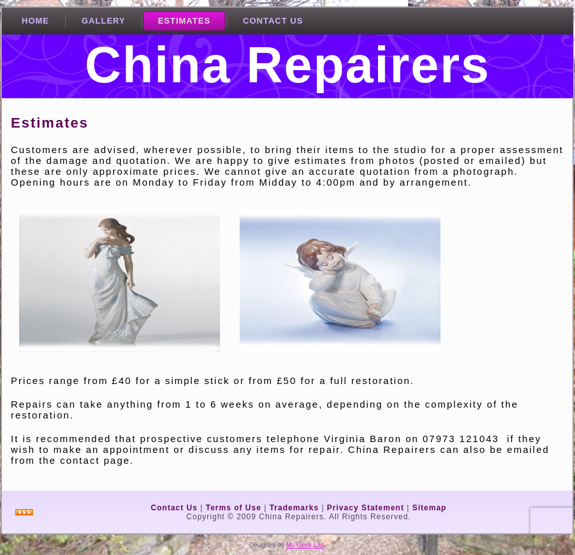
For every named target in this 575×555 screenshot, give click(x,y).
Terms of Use (233, 507)
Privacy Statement (365, 507)
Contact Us (174, 507)
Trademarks (294, 507)
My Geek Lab (305, 545)
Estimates (50, 123)
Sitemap (429, 507)
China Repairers (287, 64)
